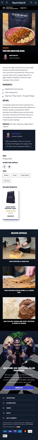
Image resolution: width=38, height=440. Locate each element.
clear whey (6, 181)
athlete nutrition (25, 175)
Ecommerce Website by (11, 426)
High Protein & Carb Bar (19, 261)
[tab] (19, 397)
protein (14, 175)
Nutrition (6, 175)
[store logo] (19, 3)
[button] (10, 212)
